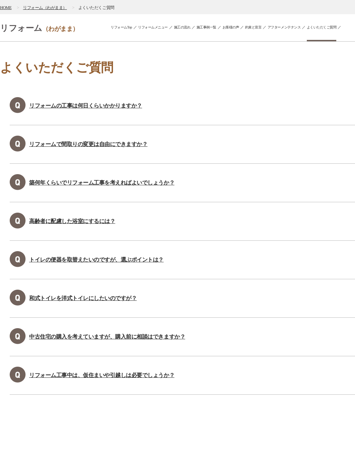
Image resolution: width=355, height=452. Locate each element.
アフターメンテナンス (284, 27)
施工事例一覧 (206, 27)
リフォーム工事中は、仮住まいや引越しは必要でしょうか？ (101, 375)
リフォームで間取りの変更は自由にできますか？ (88, 144)
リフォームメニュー (153, 27)
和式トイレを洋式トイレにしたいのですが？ (83, 298)
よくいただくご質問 (322, 27)
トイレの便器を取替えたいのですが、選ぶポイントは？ (96, 260)
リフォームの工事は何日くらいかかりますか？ (85, 106)
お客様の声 (231, 27)
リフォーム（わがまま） (45, 7)
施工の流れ (182, 27)
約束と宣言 (253, 27)
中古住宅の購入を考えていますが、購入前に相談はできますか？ (107, 337)
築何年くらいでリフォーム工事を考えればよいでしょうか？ (101, 183)
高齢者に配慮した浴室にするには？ (72, 221)
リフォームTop (121, 27)
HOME (5, 7)
